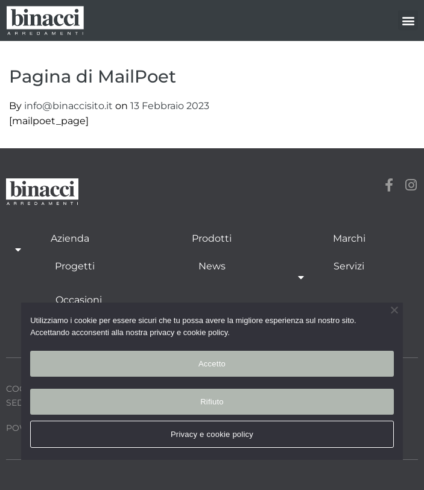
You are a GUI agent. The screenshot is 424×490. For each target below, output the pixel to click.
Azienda (70, 245)
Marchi (349, 238)
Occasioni (78, 300)
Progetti (75, 266)
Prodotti (212, 238)
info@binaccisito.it (69, 106)
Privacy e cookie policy (212, 434)
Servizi (348, 272)
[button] (408, 20)
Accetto (212, 363)
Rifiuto (212, 401)
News (212, 266)
